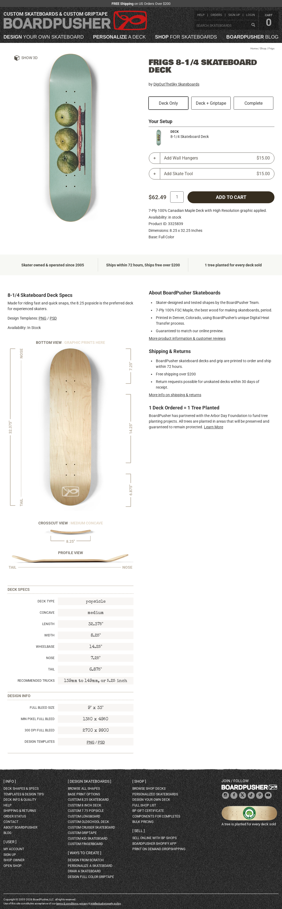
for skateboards (186, 37)
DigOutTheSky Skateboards (176, 84)
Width (49, 635)
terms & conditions (67, 903)
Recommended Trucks (36, 681)
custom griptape (82, 833)
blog (252, 37)
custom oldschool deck (88, 822)
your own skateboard (44, 37)
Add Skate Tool (217, 173)
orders (216, 15)
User (10, 842)
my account (14, 849)
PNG (42, 318)
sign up (234, 15)
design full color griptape (91, 877)
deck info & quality (20, 800)
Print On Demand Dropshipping (158, 849)
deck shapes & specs (21, 789)
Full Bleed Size (42, 708)
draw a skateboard (84, 871)
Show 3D (29, 58)
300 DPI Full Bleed (40, 730)
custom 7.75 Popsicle (86, 811)
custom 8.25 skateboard (88, 800)
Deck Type (46, 601)
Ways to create (84, 853)
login (250, 15)
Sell (138, 831)
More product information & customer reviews (187, 338)
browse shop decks (149, 789)
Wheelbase (45, 647)
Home (254, 48)
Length (48, 624)
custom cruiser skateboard (91, 827)
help (200, 15)
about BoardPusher (20, 827)
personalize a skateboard (90, 866)
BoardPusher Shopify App (154, 844)
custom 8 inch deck (84, 805)
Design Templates (40, 742)
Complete (253, 103)
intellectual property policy (105, 903)
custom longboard (84, 816)
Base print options (84, 794)
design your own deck (151, 800)
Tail (51, 669)
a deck (119, 37)
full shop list (144, 805)
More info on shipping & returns (175, 395)
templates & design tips (24, 794)
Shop (263, 48)
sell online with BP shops (154, 838)
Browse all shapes (84, 789)
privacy (83, 903)
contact (11, 822)
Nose (50, 658)
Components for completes (156, 816)
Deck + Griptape (211, 103)
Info (9, 781)
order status (15, 816)
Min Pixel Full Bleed (38, 719)
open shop (13, 866)
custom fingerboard (85, 844)
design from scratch (86, 860)
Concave (47, 613)
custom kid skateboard (88, 838)
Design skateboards (89, 781)
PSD (53, 318)
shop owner (14, 860)
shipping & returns (20, 811)
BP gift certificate (148, 811)
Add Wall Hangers (217, 158)
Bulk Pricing (142, 822)
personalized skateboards (155, 794)
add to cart (231, 197)
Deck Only (168, 103)
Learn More (213, 427)
